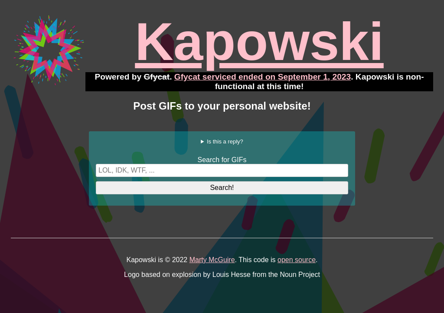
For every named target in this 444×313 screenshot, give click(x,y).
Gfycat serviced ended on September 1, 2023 (262, 76)
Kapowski (259, 41)
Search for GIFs (222, 159)
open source (297, 259)
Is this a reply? (225, 141)
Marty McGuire (212, 259)
